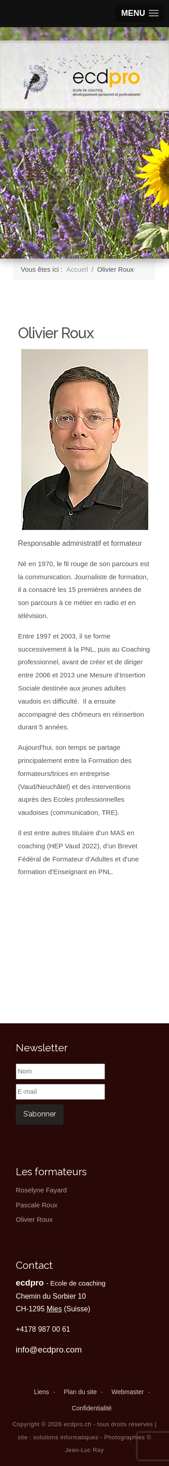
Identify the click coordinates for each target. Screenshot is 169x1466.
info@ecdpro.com (49, 1349)
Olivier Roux (34, 1219)
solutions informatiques (65, 1437)
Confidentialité (92, 1408)
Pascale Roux (37, 1205)
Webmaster (128, 1391)
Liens (41, 1391)
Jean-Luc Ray (84, 1450)
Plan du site (80, 1391)
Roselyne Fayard (41, 1190)
